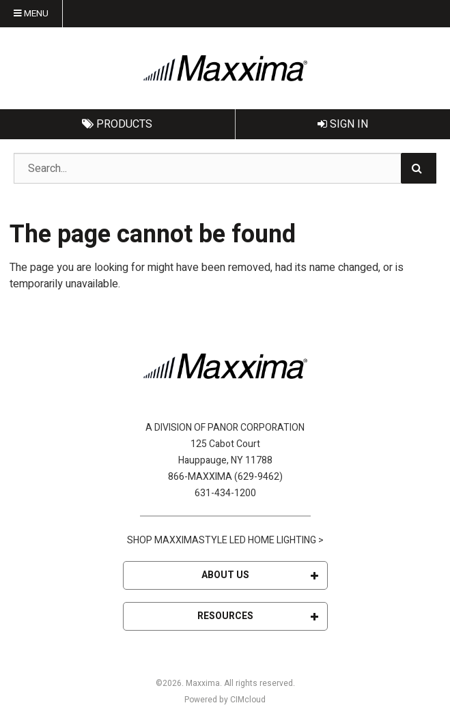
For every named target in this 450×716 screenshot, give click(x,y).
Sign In (343, 124)
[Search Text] (225, 168)
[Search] (418, 168)
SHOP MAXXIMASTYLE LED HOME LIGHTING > (225, 540)
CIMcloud (248, 699)
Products (117, 124)
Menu (31, 13)
